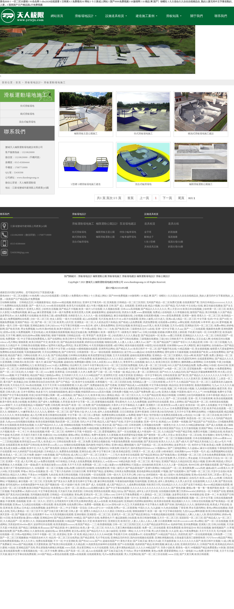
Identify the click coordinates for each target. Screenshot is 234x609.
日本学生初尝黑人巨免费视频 (119, 378)
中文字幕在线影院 (172, 511)
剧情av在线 (9, 332)
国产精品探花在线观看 (72, 342)
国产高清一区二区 (75, 551)
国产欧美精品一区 (220, 501)
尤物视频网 (155, 358)
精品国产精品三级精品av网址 (45, 375)
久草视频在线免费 (151, 425)
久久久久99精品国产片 (90, 375)
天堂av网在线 (50, 398)
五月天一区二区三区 (167, 517)
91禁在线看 (47, 504)
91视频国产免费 (41, 405)
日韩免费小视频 (120, 391)
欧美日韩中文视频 (210, 541)
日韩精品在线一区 (75, 335)
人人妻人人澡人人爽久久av (131, 342)
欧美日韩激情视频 (146, 517)
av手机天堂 (157, 478)
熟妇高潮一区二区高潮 (67, 421)
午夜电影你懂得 (37, 348)
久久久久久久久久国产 (188, 541)
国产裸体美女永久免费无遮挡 (124, 388)
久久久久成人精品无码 (96, 438)
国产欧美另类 (13, 329)
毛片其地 (103, 319)
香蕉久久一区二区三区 (208, 315)
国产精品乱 (130, 491)
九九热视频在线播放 (205, 388)
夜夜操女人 (99, 461)
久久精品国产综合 (185, 382)
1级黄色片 (126, 332)
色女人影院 (56, 319)
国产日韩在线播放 (129, 338)
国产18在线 (160, 388)
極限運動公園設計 (107, 223)
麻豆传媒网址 (204, 345)
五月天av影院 (177, 325)
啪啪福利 (15, 418)
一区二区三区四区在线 (119, 382)
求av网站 (198, 521)
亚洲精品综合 (89, 398)
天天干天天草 (50, 385)
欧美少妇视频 (20, 401)
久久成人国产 (82, 385)
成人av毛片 (220, 441)
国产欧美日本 (122, 329)
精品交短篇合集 (79, 332)
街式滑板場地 (27, 105)
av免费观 (130, 415)
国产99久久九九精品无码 (172, 372)
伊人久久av (163, 408)
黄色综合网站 (89, 338)
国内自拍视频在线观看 (142, 537)
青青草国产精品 (95, 471)
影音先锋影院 (186, 385)
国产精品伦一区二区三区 (21, 438)
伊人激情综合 (72, 527)
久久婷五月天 (157, 498)
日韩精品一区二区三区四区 (131, 302)
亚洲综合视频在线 (100, 441)
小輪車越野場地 (128, 236)
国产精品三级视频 (28, 527)
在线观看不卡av (41, 514)
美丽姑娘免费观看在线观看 (50, 521)
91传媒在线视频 (33, 378)
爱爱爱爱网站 (171, 551)
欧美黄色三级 (46, 315)
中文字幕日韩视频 (69, 325)
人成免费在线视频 (136, 484)
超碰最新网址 (99, 312)
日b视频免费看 (225, 421)
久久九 (40, 448)
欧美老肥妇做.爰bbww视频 (25, 517)
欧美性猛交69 (189, 527)
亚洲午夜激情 (142, 411)
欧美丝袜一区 (193, 405)
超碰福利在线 (114, 312)
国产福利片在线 (91, 517)
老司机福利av (13, 484)
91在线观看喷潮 (66, 385)
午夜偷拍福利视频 (124, 481)
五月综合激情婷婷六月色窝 (113, 458)
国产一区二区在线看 (176, 398)
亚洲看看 (144, 498)
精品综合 (173, 385)
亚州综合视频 (123, 325)
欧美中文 (31, 448)
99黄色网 (114, 448)
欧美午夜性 (6, 401)
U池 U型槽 (149, 241)
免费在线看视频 (44, 541)
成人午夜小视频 (94, 305)
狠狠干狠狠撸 (58, 335)
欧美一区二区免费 (81, 405)
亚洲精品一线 (105, 408)
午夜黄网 (10, 501)
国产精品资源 (57, 527)
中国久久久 (144, 507)
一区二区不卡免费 (47, 551)
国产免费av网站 (21, 531)
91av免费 (198, 551)
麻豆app (32, 312)
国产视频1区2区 (23, 514)
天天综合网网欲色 (51, 352)
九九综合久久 (101, 388)
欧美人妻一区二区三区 (92, 527)
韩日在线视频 (204, 527)
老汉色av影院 (78, 531)
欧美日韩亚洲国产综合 (168, 428)
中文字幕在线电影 (158, 385)
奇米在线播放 (22, 415)
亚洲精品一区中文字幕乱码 (148, 375)
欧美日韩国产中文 (38, 342)
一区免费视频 (149, 428)
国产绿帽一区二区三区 (198, 471)
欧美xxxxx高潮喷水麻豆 (92, 488)
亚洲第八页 (204, 524)
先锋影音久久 (75, 315)
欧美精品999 (147, 388)
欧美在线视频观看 (223, 398)
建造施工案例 (145, 16)
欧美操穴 (228, 431)
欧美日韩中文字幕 (72, 338)
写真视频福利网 (32, 352)
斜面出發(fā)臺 (175, 246)
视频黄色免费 (213, 329)
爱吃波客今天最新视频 (176, 352)
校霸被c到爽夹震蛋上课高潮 (172, 332)
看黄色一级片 (183, 547)
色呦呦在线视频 (72, 425)
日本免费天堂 (214, 332)
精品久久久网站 (18, 474)
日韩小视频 (168, 358)
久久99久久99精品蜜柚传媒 (190, 425)
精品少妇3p (117, 491)
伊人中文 (132, 458)
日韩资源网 (135, 425)
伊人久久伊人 (28, 541)
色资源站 (61, 534)
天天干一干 (78, 329)
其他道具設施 (151, 246)
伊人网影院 (190, 345)
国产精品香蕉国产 (134, 468)
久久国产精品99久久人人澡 (49, 425)
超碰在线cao (51, 531)
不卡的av (128, 551)
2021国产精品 (168, 305)
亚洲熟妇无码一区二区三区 (199, 325)
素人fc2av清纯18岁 (111, 504)
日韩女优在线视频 (200, 501)
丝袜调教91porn (175, 345)
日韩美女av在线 (123, 511)
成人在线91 (169, 474)
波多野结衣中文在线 (86, 408)
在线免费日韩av (75, 504)
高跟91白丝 (31, 491)
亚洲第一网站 (126, 531)
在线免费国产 (150, 534)
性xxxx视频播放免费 (75, 428)
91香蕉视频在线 (29, 551)
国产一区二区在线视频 (216, 521)
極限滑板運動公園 (105, 236)
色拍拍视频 (137, 441)
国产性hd (83, 541)
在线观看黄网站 (205, 358)
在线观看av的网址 (167, 322)
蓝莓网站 (108, 471)
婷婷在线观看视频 (29, 368)
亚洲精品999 (46, 517)
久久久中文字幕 (142, 531)
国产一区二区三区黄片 (95, 454)
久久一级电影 (186, 551)
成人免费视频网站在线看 (16, 319)
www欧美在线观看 (56, 305)
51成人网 (226, 541)
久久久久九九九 (41, 408)
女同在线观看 (171, 478)
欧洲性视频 (158, 544)
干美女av (32, 474)
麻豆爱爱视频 (44, 312)
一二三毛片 (114, 454)
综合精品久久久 (169, 484)
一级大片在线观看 (72, 319)
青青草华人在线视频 (133, 362)
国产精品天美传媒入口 (201, 441)
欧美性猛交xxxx (43, 365)
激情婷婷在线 (202, 504)
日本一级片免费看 (61, 312)
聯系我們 (220, 16)
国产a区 (25, 418)
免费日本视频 (200, 431)
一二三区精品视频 (9, 441)
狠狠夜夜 (23, 342)
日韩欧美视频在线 (100, 478)
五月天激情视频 (189, 428)
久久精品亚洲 (195, 342)
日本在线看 (71, 372)
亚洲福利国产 (157, 368)
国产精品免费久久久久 (82, 378)
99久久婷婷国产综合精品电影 (28, 451)
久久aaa (179, 329)
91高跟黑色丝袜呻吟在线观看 (101, 544)
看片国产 (8, 382)
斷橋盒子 (149, 236)
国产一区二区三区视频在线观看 (175, 438)
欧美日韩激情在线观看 (54, 415)
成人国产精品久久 (116, 484)
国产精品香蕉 (87, 537)
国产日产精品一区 (65, 382)
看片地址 (155, 461)
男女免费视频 (28, 329)
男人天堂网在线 (132, 554)
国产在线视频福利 (100, 405)
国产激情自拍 (143, 378)
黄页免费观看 (174, 527)
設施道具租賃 (114, 16)
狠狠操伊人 (14, 411)
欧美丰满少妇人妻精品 (102, 395)
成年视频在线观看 (209, 464)
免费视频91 (94, 332)
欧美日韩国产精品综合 (38, 488)
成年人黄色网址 (166, 481)
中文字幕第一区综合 (76, 507)
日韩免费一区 (130, 418)
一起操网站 (143, 358)
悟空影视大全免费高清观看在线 (165, 415)
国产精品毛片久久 (96, 531)
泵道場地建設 (128, 223)
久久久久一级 (90, 315)
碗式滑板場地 (27, 113)
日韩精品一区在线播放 (61, 494)
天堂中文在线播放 (133, 421)
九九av (215, 385)
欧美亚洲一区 (104, 335)
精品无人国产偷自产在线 (110, 421)
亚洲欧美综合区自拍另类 (42, 382)
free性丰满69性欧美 (46, 329)
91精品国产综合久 (167, 534)
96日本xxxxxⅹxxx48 (183, 521)
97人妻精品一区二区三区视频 (155, 494)
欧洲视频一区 (57, 408)
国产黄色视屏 (52, 448)
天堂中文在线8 (218, 471)
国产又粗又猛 (140, 541)
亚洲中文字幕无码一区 (94, 302)
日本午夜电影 (213, 395)
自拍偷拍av (217, 345)
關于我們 (196, 16)
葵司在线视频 (86, 388)
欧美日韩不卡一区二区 (145, 348)
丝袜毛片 (124, 448)
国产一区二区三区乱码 (11, 372)
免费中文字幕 (224, 391)
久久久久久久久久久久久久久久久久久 (150, 488)
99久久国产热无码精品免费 (182, 365)
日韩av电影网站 (23, 534)
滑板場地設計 (84, 16)
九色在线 (53, 474)
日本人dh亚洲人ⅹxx (102, 362)
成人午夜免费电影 (188, 531)
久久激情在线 (37, 531)
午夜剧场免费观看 (120, 441)
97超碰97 (69, 484)
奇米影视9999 (50, 378)
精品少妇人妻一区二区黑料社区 (142, 372)
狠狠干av (136, 332)
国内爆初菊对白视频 (31, 398)
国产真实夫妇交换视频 (17, 494)
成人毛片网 (36, 415)
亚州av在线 (11, 498)
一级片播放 (208, 368)
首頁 (18, 82)
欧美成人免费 (214, 444)
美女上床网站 (177, 401)
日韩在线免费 (64, 441)
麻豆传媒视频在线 (123, 315)
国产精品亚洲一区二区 (196, 401)
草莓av (24, 471)
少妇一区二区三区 (39, 319)
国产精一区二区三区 (45, 322)
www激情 (49, 372)
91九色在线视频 (169, 507)
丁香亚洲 (183, 507)
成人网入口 (76, 454)
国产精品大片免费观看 (111, 498)
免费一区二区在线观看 (154, 527)
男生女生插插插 (8, 425)
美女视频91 (208, 435)
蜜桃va (61, 551)
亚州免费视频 (190, 524)
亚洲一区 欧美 (74, 534)
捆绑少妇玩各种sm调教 (28, 335)
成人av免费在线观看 (44, 461)
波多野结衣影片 (180, 494)
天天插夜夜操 (137, 504)
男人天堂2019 (175, 309)
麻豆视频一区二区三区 (30, 481)
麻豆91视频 (74, 391)
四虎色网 (195, 322)
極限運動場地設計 (146, 276)
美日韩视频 (211, 312)
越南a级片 (211, 468)
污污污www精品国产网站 (219, 537)
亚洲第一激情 (189, 315)
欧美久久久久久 (167, 441)
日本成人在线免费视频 (80, 461)
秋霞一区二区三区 (140, 461)
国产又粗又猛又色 (113, 551)
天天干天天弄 (74, 464)
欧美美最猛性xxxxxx (63, 524)
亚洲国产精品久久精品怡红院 (176, 461)
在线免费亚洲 (102, 468)
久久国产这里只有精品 (190, 484)
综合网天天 (76, 365)
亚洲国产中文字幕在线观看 (14, 395)
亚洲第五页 (114, 521)
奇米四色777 (9, 388)
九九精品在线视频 (31, 504)
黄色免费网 (65, 531)
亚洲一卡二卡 (212, 494)
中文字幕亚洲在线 (47, 491)
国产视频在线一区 (54, 484)
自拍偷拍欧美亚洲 (151, 464)
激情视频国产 (219, 527)
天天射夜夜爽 (206, 398)
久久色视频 (16, 464)
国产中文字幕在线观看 (117, 488)
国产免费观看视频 (18, 348)
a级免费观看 (61, 315)
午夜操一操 (119, 372)
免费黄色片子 (107, 517)
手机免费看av (17, 491)
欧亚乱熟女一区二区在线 (189, 435)
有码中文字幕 (199, 444)
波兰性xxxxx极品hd (134, 352)
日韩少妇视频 (150, 332)
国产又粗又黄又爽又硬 (56, 511)
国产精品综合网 (25, 428)
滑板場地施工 (114, 276)
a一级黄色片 (19, 309)
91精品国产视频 (73, 521)
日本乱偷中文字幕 (97, 368)
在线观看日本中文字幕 (129, 428)
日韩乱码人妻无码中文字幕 (44, 388)
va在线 (150, 329)
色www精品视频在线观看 (216, 484)
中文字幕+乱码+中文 (208, 319)
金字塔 (147, 232)
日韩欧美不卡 (176, 338)
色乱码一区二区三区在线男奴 (64, 537)
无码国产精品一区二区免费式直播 (164, 302)
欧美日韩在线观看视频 (217, 511)
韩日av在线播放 (37, 471)
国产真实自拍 (151, 441)
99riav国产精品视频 (23, 544)
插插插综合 (117, 352)
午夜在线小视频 (186, 388)
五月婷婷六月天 (70, 375)
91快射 (212, 365)
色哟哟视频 (29, 358)
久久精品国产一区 (12, 521)
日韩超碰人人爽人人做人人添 (191, 514)
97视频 (164, 471)
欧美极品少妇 (21, 382)
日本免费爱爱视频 (179, 408)
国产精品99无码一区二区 (18, 408)
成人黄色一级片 (14, 358)
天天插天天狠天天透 (31, 435)
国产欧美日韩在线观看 (60, 544)
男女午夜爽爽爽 (142, 551)
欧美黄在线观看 (162, 501)
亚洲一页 (193, 398)
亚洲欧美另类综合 (77, 368)
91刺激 (222, 547)
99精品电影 (124, 461)
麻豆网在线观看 (106, 481)
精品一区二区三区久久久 (128, 395)
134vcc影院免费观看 (170, 315)
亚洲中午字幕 (211, 551)
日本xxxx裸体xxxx (222, 438)
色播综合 (47, 435)
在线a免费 (69, 468)
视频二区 (172, 388)
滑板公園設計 (163, 276)
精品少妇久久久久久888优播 (97, 534)
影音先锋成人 (57, 428)
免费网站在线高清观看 (16, 305)
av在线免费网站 (217, 352)
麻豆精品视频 (130, 478)
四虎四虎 (183, 534)
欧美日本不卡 (47, 368)
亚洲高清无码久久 (189, 544)
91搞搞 (11, 547)
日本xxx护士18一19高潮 (100, 507)
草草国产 (91, 335)
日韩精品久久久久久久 (86, 458)
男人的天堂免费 (164, 458)
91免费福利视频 (18, 312)
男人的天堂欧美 (160, 531)
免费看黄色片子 (108, 428)
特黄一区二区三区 (54, 431)
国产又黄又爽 (187, 554)
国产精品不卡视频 (68, 309)
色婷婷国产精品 (143, 544)
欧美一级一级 (155, 511)
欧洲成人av (164, 421)
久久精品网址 (66, 458)
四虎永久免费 (129, 312)
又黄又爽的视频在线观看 (128, 527)
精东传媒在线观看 (134, 345)
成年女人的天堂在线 (147, 491)
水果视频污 (101, 382)
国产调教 (143, 438)
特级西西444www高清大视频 (96, 391)
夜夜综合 (76, 302)
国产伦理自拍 (63, 454)
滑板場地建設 (129, 276)
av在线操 (70, 348)
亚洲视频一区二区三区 (189, 454)
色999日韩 (222, 365)
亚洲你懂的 (80, 514)
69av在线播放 (60, 435)
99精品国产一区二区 (170, 468)
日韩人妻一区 (76, 511)
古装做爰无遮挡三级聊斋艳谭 (190, 537)
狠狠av (44, 345)
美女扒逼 (107, 425)
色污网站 (82, 418)
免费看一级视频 (92, 504)
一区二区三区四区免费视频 (123, 365)
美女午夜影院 (34, 458)
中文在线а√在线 (194, 305)
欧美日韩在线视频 (68, 474)
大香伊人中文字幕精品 (123, 405)
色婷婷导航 (177, 524)
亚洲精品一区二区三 (46, 358)
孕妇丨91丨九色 (106, 329)
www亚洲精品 (158, 378)
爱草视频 (224, 322)
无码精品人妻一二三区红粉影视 (148, 382)
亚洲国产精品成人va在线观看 (133, 385)
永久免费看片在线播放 (26, 315)
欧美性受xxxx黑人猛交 (172, 405)
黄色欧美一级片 (50, 458)
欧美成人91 (49, 441)
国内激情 (90, 444)
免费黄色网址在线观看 (113, 415)
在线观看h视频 (151, 315)
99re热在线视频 (33, 385)
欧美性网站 (167, 444)
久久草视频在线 (181, 312)
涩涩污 (49, 501)
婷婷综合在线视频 (94, 342)
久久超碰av (193, 448)
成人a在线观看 (90, 319)
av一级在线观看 (102, 352)
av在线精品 (66, 395)
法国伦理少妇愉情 (84, 468)
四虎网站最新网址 (143, 501)
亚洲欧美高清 (208, 378)
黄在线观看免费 (11, 551)
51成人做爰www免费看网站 (116, 464)
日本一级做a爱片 (32, 464)
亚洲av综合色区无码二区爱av (206, 474)
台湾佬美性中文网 (63, 501)
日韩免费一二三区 (222, 534)
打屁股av (136, 464)
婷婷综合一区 (203, 491)
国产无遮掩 (111, 385)
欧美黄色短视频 (25, 425)
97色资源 (12, 527)
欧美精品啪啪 (183, 474)
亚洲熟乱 (85, 435)
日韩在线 (88, 491)
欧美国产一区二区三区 (65, 498)
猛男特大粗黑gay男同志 (61, 345)
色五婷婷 (15, 435)
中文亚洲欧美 (71, 541)
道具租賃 (149, 223)
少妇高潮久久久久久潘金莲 (126, 335)
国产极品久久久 (81, 395)
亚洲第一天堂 (13, 461)
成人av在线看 (101, 501)
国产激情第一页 (152, 435)
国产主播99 (14, 398)
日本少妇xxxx (52, 325)
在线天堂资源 (126, 375)
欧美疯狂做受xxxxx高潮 (54, 464)
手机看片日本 (120, 534)
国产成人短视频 (214, 425)
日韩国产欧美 (207, 544)
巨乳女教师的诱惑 (83, 501)
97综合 (97, 425)
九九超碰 (155, 507)
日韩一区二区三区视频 (215, 342)
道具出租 (173, 223)
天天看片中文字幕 (55, 348)
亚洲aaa (16, 504)
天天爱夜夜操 (41, 544)
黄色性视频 (144, 478)
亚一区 (49, 471)
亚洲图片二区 (153, 405)
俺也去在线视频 (8, 365)
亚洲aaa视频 (61, 368)
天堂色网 (47, 481)
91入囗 (125, 504)
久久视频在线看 (111, 309)
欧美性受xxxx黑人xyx (52, 444)
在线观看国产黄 (191, 302)
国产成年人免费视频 (48, 401)
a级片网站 (119, 345)
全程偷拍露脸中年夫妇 (32, 484)
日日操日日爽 (79, 471)
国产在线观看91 (177, 471)
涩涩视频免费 (194, 368)
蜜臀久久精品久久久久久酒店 (99, 511)
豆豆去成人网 (203, 338)
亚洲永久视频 (169, 391)
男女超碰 (193, 458)
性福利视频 (140, 481)
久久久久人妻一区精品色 (174, 464)
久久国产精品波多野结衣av (156, 524)
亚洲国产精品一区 (24, 322)
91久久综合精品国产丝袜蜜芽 (170, 418)
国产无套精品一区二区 (148, 444)
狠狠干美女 (142, 415)
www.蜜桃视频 (144, 312)
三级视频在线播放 (148, 338)
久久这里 (173, 531)
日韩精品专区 (37, 418)
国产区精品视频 (59, 355)
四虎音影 (77, 491)
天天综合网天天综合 (209, 458)
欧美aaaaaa (43, 527)
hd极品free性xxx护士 (88, 498)
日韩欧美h (18, 362)
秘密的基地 (70, 418)
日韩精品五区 (26, 302)
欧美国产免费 (201, 355)
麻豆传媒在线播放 (213, 305)
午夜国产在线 (219, 491)
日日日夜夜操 (127, 411)
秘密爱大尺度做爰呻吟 (222, 348)
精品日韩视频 (169, 395)
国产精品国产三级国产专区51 (172, 342)
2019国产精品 (44, 554)
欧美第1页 (54, 342)
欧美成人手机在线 (219, 504)
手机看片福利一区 (197, 332)
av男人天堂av (168, 435)
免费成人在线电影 (162, 312)
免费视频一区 (13, 338)
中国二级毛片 (117, 468)
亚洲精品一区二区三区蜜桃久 (167, 355)
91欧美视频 (49, 454)
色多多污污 (42, 391)
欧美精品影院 (123, 451)
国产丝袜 (169, 504)
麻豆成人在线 (172, 544)
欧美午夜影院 (64, 329)
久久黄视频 (112, 435)
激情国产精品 (197, 312)
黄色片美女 (126, 541)
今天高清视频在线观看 (101, 345)
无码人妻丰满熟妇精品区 (122, 547)
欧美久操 (69, 408)
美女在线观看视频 (129, 398)
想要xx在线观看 (78, 554)
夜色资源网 (60, 504)
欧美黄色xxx (57, 488)
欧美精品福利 (116, 501)
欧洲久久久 (29, 521)
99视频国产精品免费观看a (204, 547)
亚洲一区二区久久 (36, 501)
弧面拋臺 (172, 236)
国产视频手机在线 (167, 348)
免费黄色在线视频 (68, 451)
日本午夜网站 (28, 391)
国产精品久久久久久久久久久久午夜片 (209, 375)
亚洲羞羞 (111, 302)
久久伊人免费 (85, 372)
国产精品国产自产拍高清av (203, 421)
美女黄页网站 (81, 345)
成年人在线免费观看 (108, 411)
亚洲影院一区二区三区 (98, 514)
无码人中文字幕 (88, 421)
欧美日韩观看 (202, 554)
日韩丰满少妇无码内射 (161, 411)
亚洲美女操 (141, 305)
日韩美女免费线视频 (125, 471)
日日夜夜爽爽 (165, 521)
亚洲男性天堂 (110, 375)
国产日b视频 (19, 458)
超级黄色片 (130, 358)
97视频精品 (11, 481)
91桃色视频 (93, 428)
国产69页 (224, 319)
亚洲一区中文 (151, 421)
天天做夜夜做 (169, 541)
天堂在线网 (14, 471)
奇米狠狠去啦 (197, 494)
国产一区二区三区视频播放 (14, 537)
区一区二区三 (203, 382)
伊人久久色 (44, 355)
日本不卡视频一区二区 (44, 534)
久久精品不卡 (13, 345)
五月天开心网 (129, 474)
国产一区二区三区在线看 (154, 554)
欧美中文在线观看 (84, 382)
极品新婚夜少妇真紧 (125, 517)
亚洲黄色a (190, 338)
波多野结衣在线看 (43, 524)
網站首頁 (57, 16)
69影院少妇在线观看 (155, 345)
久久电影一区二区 (33, 372)
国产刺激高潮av (168, 454)
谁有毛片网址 (222, 435)
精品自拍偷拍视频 (54, 418)
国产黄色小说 (77, 411)
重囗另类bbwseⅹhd (185, 491)
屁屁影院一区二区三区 (191, 517)
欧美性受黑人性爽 (81, 312)
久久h (116, 338)
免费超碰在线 (97, 385)
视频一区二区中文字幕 (201, 498)
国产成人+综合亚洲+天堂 (121, 368)
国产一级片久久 (37, 305)
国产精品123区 (120, 425)
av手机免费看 (85, 358)
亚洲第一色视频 (180, 421)
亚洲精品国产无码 (25, 547)
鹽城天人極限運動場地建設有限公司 (104, 282)
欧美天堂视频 (162, 325)
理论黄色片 (121, 401)
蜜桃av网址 (74, 435)
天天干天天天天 (207, 531)
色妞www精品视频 (61, 302)
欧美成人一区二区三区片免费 (18, 454)
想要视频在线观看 (104, 401)
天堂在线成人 (38, 332)
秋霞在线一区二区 (196, 418)
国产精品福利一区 (150, 335)
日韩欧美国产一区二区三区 (31, 478)
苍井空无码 (64, 378)
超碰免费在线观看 (67, 358)
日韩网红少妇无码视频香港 (191, 395)
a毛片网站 (12, 342)
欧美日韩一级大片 (33, 362)
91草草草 (205, 322)
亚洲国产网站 (206, 428)
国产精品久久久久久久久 (154, 309)
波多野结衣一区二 (55, 507)
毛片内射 (180, 305)
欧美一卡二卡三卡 (19, 431)
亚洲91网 (210, 461)
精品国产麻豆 (15, 355)
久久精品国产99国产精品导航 (177, 431)
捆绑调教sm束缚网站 (192, 362)
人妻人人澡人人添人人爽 (144, 521)
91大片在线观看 (100, 547)
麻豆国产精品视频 (53, 362)
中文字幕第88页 (146, 458)
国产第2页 (183, 375)
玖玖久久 (109, 527)
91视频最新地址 (42, 302)
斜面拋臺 (172, 232)
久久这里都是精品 (23, 405)
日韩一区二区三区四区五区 (127, 524)
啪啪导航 (45, 335)
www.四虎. (70, 547)
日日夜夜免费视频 (68, 388)
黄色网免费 (188, 468)
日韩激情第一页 (85, 352)
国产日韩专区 (69, 352)
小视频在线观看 (215, 411)
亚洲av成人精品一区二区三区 (181, 319)
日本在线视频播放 (202, 438)
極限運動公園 (100, 276)
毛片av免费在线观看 (112, 554)
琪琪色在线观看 (102, 491)
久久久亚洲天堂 (192, 378)
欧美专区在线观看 (130, 454)
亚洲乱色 (152, 481)
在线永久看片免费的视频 (73, 448)
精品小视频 (154, 305)
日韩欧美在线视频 (30, 345)
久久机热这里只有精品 (106, 322)
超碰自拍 (68, 362)
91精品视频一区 (186, 348)
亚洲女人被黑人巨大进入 (152, 319)
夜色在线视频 (37, 431)
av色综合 (187, 415)
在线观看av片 (135, 534)
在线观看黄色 (94, 554)
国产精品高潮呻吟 (63, 517)
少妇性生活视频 (50, 309)
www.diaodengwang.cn (135, 282)
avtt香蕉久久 (223, 468)
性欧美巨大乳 (153, 484)
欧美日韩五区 (163, 362)
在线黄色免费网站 (154, 352)
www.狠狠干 (6, 405)
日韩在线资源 (170, 375)
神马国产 (66, 405)
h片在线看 (97, 309)
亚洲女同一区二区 (92, 494)
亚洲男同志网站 (107, 348)
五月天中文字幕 (182, 411)
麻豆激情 (153, 438)
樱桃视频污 (130, 444)
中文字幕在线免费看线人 (34, 338)
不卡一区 (58, 541)
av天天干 (171, 382)
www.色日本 (86, 325)
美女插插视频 (202, 348)
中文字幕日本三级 (106, 451)
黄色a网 (78, 494)
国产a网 (99, 378)
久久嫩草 (140, 405)
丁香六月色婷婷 (62, 471)
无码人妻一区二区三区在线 (152, 365)
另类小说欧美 (168, 547)
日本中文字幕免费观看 (127, 494)
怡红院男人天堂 (198, 408)
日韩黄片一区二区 (140, 451)
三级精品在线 (215, 431)
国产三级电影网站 (177, 448)
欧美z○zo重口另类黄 (171, 335)
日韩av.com (109, 494)
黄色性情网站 (214, 514)
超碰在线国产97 (111, 541)
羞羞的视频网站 (203, 385)
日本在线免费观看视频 (213, 454)
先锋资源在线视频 (218, 401)
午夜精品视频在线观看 (163, 514)
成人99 (214, 322)
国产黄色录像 (178, 488)
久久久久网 (211, 481)
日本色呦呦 (209, 362)
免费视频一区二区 (91, 464)
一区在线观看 (98, 474)
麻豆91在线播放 (208, 448)
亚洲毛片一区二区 (121, 514)
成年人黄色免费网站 (104, 325)
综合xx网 (188, 355)
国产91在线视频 (126, 544)
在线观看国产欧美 (198, 352)
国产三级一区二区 (102, 372)
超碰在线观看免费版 (140, 355)
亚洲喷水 (175, 362)
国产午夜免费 (142, 368)
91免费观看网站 (223, 368)
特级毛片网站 (103, 444)
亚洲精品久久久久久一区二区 (198, 335)
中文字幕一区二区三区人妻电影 (84, 415)
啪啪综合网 (110, 342)
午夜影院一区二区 (91, 431)
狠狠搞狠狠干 (140, 511)
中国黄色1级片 (184, 391)
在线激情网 (199, 481)
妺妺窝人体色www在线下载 (127, 408)
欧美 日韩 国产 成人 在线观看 (119, 305)
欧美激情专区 (100, 521)
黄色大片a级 (154, 541)
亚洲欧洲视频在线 (164, 537)
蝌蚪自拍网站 (199, 411)
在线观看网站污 (174, 378)
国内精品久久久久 (184, 504)
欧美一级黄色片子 (110, 332)
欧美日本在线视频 (192, 309)
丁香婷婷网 (23, 388)
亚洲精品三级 (62, 438)
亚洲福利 (128, 501)
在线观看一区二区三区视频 (49, 468)
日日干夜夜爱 (42, 428)
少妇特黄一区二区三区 (214, 309)
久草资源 (65, 401)
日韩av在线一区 (96, 418)
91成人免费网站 (60, 365)
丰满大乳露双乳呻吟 (185, 358)
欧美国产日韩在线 (30, 444)
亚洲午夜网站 (152, 468)
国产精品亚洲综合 (150, 454)
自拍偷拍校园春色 (58, 391)
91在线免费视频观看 (107, 398)
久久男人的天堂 (183, 481)
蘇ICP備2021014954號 (117, 288)
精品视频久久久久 (181, 501)
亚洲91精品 (117, 444)
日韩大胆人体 (13, 391)
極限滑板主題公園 (105, 232)
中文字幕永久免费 (154, 504)
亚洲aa (17, 507)
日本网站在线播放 (77, 355)
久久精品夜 (79, 544)
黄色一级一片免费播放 (58, 478)
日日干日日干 (45, 498)
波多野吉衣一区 (182, 444)
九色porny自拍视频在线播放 (20, 421)
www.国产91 (95, 541)
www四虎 (200, 468)
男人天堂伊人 (180, 458)
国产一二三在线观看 (194, 329)
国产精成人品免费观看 (130, 322)
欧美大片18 (115, 319)
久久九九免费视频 (137, 401)
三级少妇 (163, 338)
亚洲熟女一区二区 (83, 322)
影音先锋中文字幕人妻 (85, 481)
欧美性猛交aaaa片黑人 (142, 325)
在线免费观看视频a (10, 541)
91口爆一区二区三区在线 (206, 415)
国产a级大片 (182, 441)
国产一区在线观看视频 (200, 534)
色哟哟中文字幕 (73, 431)
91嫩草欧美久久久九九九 (34, 411)
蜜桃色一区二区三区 (58, 411)
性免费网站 (87, 425)
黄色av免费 (157, 551)
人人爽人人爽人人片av (69, 398)
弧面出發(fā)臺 (175, 241)
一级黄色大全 (168, 425)
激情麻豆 (183, 478)
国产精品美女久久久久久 (152, 398)
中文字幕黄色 (22, 375)
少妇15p (141, 474)
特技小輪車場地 (128, 232)
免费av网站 (220, 325)
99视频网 (43, 474)
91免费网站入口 (25, 365)
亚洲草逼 (59, 372)
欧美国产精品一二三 (86, 524)
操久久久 (150, 362)
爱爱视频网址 (109, 431)
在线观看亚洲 (13, 444)
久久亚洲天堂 (77, 438)
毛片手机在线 (103, 537)
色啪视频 (21, 501)
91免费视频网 (23, 332)
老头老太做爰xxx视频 (14, 448)
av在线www (111, 461)
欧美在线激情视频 (45, 421)
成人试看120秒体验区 (162, 451)
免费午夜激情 (98, 435)
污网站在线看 (30, 355)
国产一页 (151, 342)
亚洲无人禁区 (34, 309)
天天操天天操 (65, 491)
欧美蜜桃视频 (105, 524)
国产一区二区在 (146, 418)
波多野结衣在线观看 (158, 401)
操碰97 (38, 454)
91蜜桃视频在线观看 (87, 348)
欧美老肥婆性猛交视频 (100, 355)
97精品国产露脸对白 (98, 448)
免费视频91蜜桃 (82, 362)
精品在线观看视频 (80, 478)
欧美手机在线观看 (216, 408)
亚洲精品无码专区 (120, 537)
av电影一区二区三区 (175, 368)
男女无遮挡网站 (197, 507)
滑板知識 (172, 16)
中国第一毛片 (198, 451)
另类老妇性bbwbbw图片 (20, 524)
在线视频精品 (105, 315)
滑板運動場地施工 (55, 82)
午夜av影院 (90, 329)
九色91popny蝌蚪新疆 (194, 511)
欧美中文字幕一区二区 (82, 401)
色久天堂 (87, 521)
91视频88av (161, 448)
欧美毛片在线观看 (76, 305)
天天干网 (10, 335)
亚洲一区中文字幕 (164, 329)
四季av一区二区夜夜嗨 (125, 507)
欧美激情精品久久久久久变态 (108, 358)
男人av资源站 (149, 408)
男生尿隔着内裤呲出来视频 (50, 547)
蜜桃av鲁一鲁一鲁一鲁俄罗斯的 (202, 488)
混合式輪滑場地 (27, 121)
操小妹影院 (112, 531)
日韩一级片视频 (21, 325)
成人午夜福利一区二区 (148, 431)
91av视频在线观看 (15, 378)
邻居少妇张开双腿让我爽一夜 (44, 395)
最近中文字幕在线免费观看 (22, 554)
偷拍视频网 (116, 478)
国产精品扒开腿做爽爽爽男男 (201, 372)
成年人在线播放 (209, 405)
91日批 (6, 517)
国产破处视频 (116, 438)
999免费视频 (210, 391)
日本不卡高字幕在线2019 (95, 365)
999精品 (78, 517)
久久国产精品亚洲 (151, 395)
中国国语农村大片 (38, 537)
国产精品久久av (124, 348)
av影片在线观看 (130, 319)
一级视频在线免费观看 (176, 498)
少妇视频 (138, 315)
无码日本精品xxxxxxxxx (212, 302)
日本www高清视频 (130, 309)
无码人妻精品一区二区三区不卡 (26, 511)
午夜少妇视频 (224, 362)
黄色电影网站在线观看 (148, 471)
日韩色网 (55, 405)
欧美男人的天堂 (65, 322)
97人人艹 (197, 391)
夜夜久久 (117, 362)
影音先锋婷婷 (105, 338)
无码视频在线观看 (39, 494)
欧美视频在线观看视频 (58, 332)
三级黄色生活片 (138, 329)
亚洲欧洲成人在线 (44, 438)
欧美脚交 (32, 401)
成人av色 (156, 391)
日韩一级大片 (114, 474)
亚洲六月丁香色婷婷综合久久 (18, 468)
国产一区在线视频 (126, 431)
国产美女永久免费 (62, 481)
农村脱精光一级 (154, 474)
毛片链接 (221, 531)
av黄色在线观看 (60, 554)
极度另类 (222, 388)
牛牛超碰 (4, 435)
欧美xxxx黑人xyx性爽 (211, 478)
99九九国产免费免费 (139, 391)
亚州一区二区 (72, 488)
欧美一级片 (84, 309)
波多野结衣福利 (113, 418)
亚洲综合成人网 (87, 451)
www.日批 (173, 554)
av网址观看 (183, 322)
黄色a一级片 (130, 438)
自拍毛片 (194, 478)
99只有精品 (61, 461)
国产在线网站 (55, 338)
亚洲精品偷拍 (37, 325)
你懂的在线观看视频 (74, 444)
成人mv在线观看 (94, 551)
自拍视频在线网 (167, 491)
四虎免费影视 (150, 322)
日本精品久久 (51, 451)
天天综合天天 (17, 385)
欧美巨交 (125, 521)
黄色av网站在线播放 (217, 507)
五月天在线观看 (121, 355)
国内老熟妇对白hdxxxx (142, 448)
